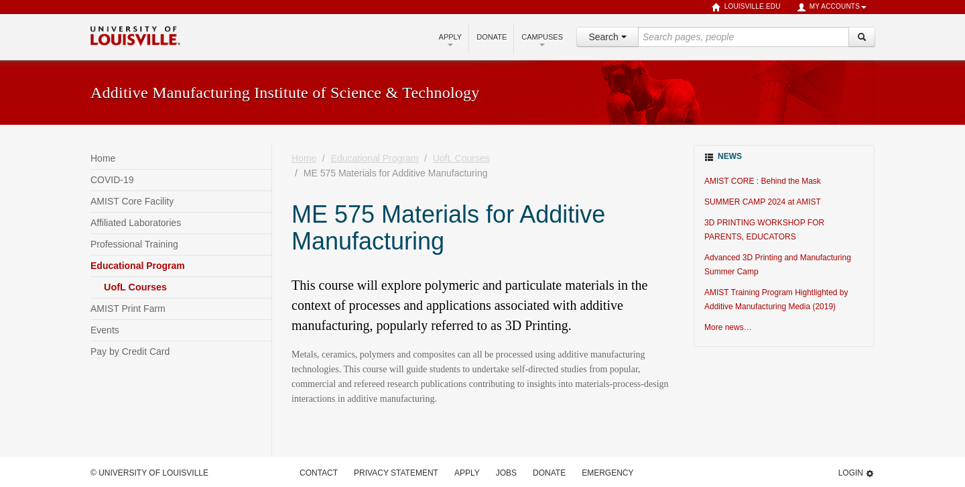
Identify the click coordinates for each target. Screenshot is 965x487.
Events (104, 330)
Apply (450, 39)
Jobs (506, 473)
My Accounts (831, 7)
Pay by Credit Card (130, 351)
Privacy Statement (396, 473)
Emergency (607, 473)
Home (102, 158)
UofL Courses (135, 287)
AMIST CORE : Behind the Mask (762, 181)
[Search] (861, 37)
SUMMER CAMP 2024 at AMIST (762, 202)
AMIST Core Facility (132, 201)
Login (856, 473)
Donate (491, 37)
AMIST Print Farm (128, 308)
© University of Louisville (149, 473)
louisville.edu (746, 7)
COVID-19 (112, 179)
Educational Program (137, 265)
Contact (319, 473)
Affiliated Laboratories (135, 222)
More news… (728, 327)
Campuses (542, 39)
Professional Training (134, 244)
